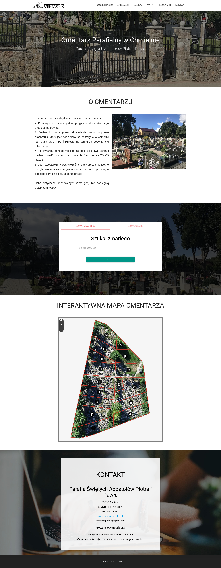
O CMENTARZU (105, 5)
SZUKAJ (138, 5)
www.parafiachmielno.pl (110, 516)
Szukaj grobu (135, 226)
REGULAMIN (164, 5)
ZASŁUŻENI (123, 5)
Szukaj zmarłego (85, 226)
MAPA (150, 5)
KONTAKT (180, 5)
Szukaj (110, 259)
